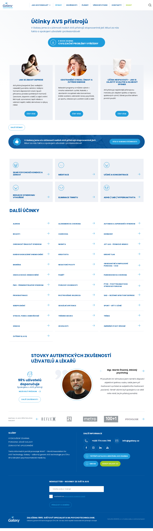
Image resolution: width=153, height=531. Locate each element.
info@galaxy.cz (126, 441)
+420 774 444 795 (97, 441)
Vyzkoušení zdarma (18, 438)
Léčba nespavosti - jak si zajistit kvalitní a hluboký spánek (122, 82)
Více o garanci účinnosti (125, 141)
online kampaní (139, 519)
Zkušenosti (71, 5)
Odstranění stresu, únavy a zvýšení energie (76, 80)
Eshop (129, 5)
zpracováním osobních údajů (74, 496)
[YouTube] (107, 448)
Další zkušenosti (29, 399)
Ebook (91, 463)
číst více (31, 114)
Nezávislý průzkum (30, 391)
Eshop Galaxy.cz (110, 464)
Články (85, 5)
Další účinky (17, 127)
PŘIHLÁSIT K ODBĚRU (60, 505)
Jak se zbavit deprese (31, 79)
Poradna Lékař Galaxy (20, 442)
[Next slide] (143, 370)
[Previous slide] (37, 419)
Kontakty (117, 5)
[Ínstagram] (93, 448)
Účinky (58, 5)
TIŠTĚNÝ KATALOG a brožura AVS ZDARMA (107, 456)
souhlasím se (69, 496)
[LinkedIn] (100, 448)
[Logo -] (48, 419)
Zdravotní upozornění (20, 445)
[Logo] (8, 5)
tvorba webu (127, 519)
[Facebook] (86, 448)
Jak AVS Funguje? (40, 5)
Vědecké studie (100, 5)
